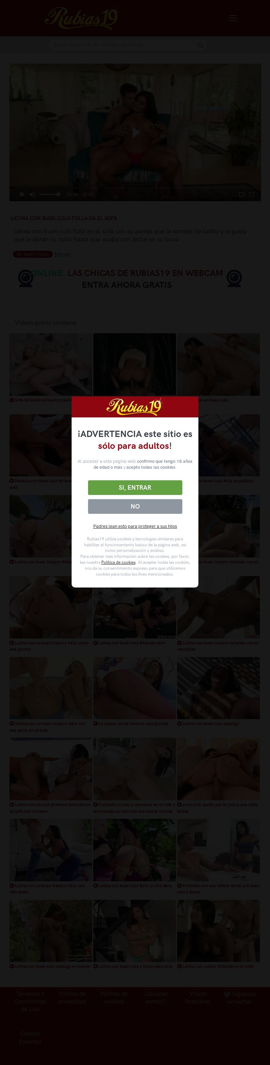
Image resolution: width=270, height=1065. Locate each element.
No (135, 506)
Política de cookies (118, 562)
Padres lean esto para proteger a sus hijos (135, 526)
